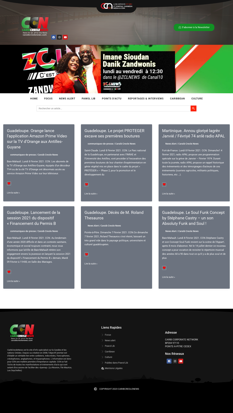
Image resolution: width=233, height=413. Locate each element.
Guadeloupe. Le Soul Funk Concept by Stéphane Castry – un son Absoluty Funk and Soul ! (193, 223)
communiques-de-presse (23, 154)
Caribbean (177, 98)
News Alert (67, 98)
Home (34, 98)
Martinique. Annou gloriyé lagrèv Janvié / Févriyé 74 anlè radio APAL (192, 136)
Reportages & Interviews (146, 98)
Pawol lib (88, 98)
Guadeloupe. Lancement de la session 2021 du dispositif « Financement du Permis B (34, 223)
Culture (197, 98)
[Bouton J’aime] (9, 183)
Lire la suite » (14, 193)
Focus (48, 98)
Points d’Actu (112, 98)
